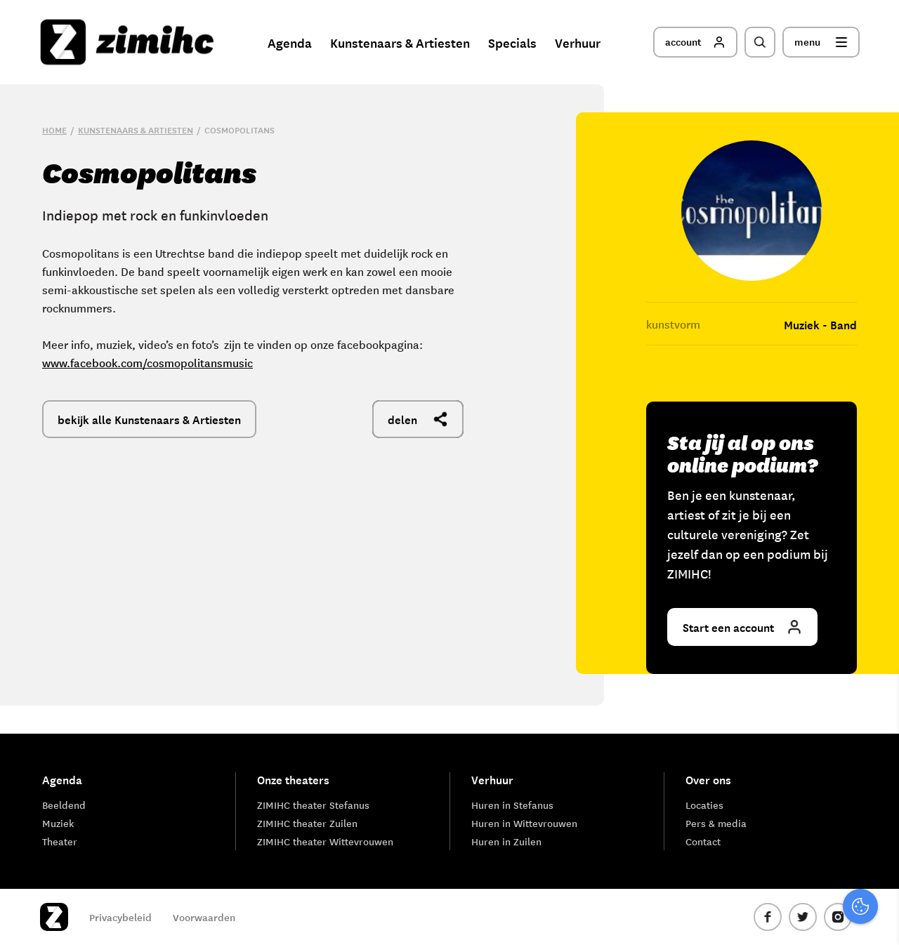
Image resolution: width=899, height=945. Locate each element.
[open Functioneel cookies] (876, 784)
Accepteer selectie (779, 918)
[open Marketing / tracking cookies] (876, 827)
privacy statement (830, 737)
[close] (877, 697)
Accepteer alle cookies (779, 877)
